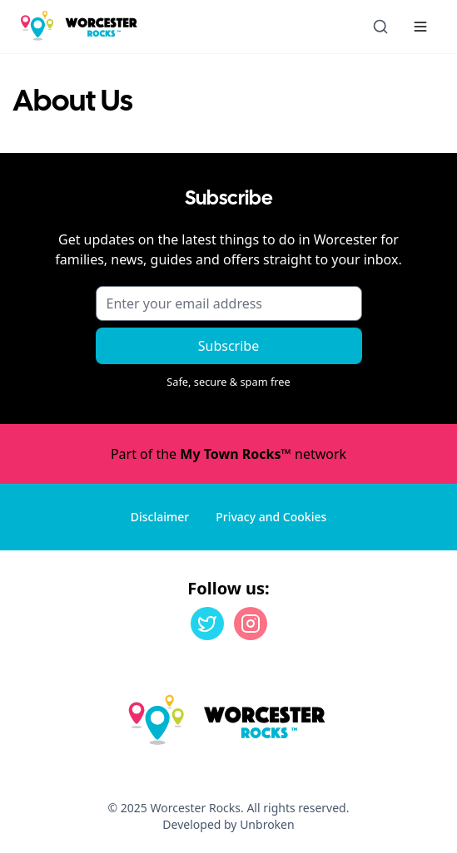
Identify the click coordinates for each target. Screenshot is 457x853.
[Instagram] (250, 623)
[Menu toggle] (420, 26)
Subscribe (228, 346)
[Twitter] (207, 623)
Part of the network (228, 454)
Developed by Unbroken (228, 824)
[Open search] (380, 26)
